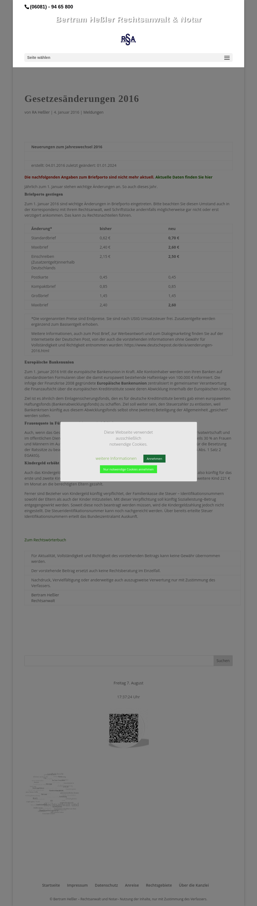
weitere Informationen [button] (116, 458)
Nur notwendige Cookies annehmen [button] (128, 469)
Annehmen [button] (154, 459)
